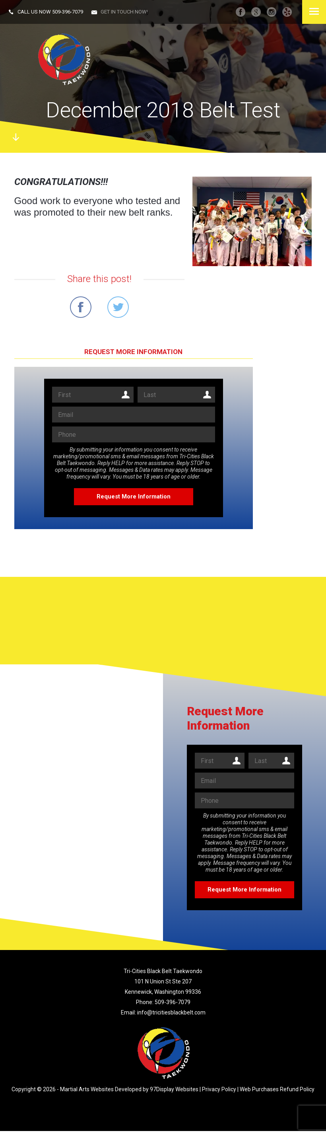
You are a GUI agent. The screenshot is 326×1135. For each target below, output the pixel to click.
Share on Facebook (81, 307)
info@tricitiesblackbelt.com (171, 1012)
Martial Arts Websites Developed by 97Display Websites (130, 1089)
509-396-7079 (67, 12)
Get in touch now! (124, 12)
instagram (271, 12)
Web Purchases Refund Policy (277, 1089)
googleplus (256, 12)
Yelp (287, 12)
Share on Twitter (118, 307)
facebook (240, 12)
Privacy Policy (219, 1089)
